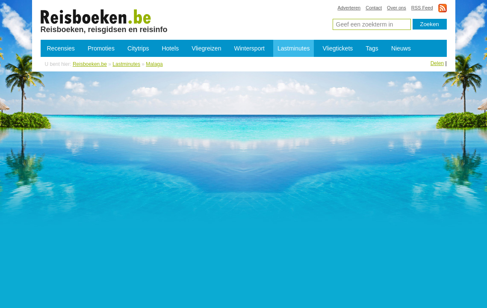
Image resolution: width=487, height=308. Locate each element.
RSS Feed (422, 7)
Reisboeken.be (90, 64)
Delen (437, 63)
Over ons (396, 7)
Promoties (101, 48)
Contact (374, 7)
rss (442, 8)
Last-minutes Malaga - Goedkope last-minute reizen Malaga (96, 16)
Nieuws (401, 48)
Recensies (61, 48)
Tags (372, 48)
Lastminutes (293, 48)
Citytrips (138, 48)
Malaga (154, 64)
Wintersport (249, 48)
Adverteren (348, 7)
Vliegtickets (337, 48)
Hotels (170, 48)
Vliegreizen (206, 48)
